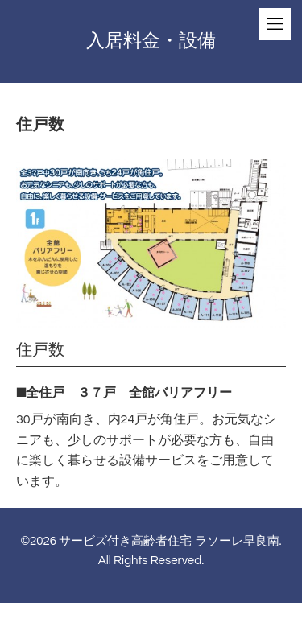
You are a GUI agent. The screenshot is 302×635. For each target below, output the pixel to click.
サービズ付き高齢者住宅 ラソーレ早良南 (169, 541)
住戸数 (40, 350)
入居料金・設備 (151, 41)
